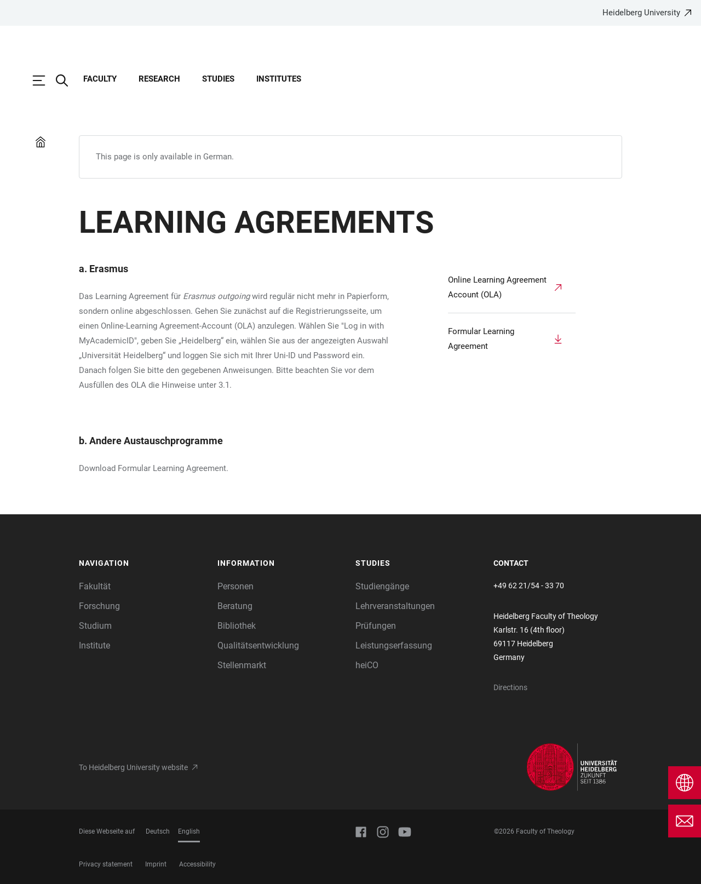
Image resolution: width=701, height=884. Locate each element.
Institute (94, 645)
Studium (95, 626)
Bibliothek (236, 626)
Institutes (278, 79)
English (189, 831)
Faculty (100, 79)
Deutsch (158, 831)
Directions (510, 687)
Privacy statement (106, 864)
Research (159, 79)
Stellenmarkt (241, 665)
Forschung (99, 606)
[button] (142, 563)
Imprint (155, 864)
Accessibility (197, 864)
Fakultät (95, 586)
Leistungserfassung (393, 645)
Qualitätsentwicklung (258, 645)
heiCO (366, 665)
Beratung (234, 606)
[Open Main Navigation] (44, 80)
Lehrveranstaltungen (395, 606)
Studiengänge (382, 586)
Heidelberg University (641, 13)
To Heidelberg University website (133, 767)
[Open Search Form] (67, 80)
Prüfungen (375, 626)
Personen (235, 586)
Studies (218, 79)
